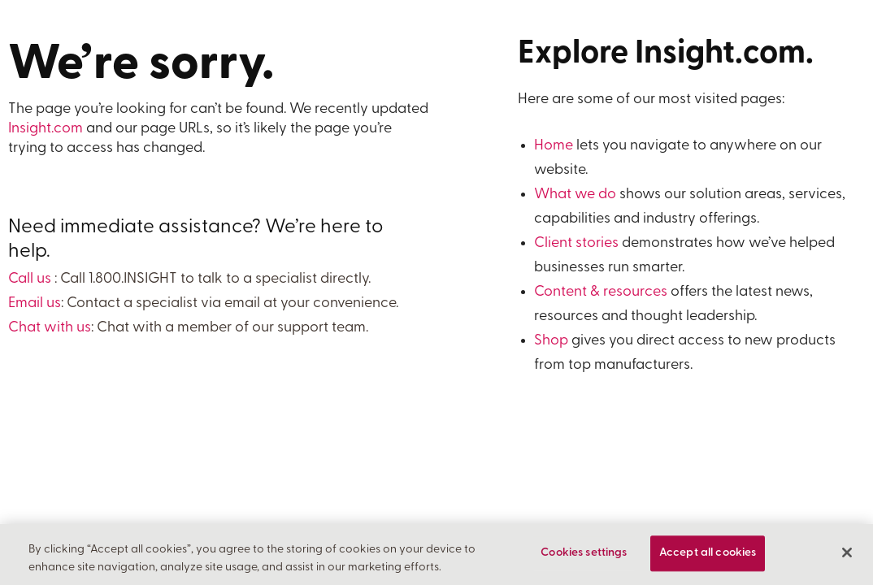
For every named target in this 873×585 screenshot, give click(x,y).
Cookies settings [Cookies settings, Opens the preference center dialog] (584, 554)
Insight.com (45, 128)
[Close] (847, 553)
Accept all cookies (708, 554)
